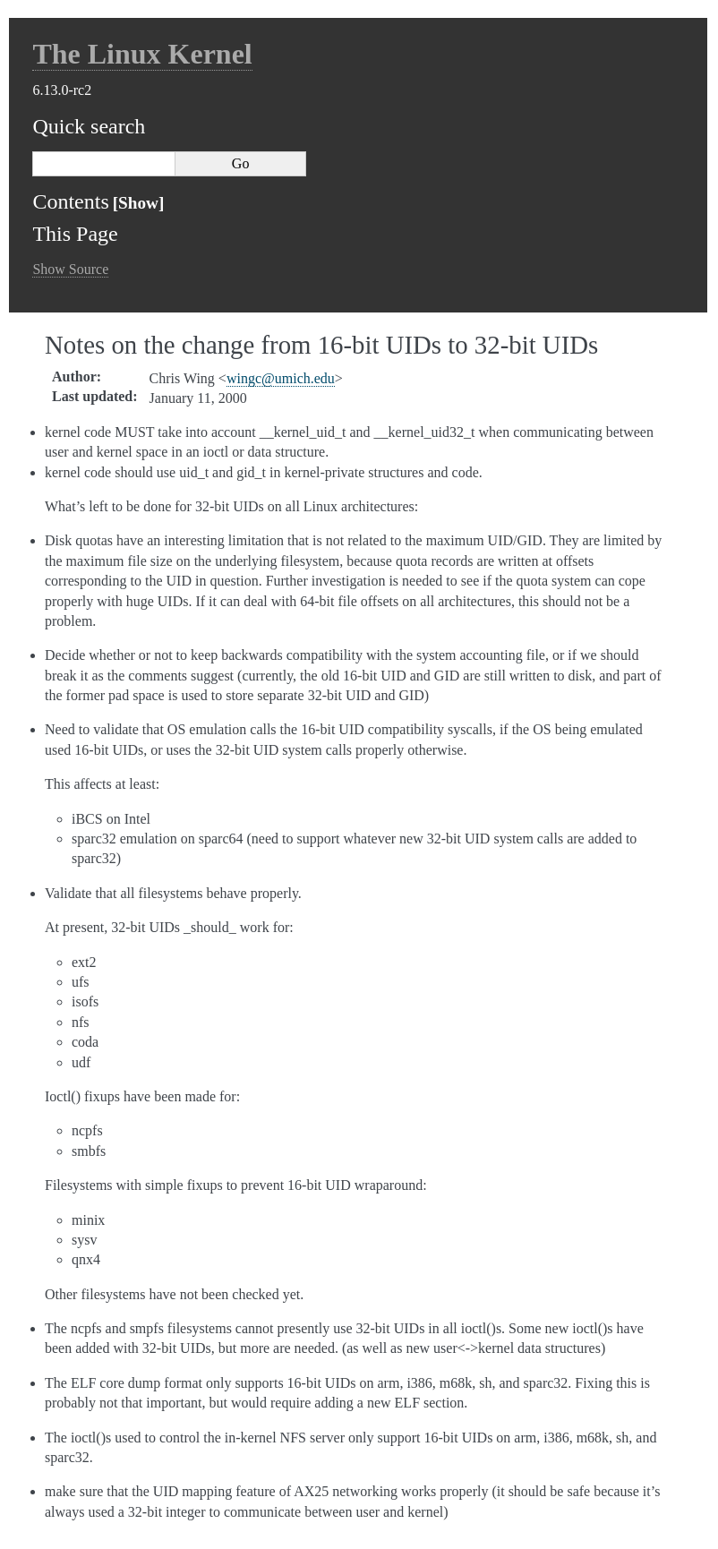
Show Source (70, 269)
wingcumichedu (281, 378)
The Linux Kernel (142, 54)
